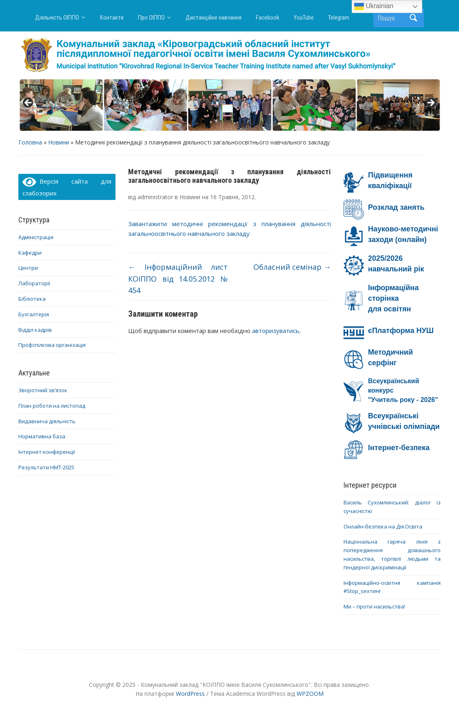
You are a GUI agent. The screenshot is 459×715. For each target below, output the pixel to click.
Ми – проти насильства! (374, 606)
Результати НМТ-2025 (46, 467)
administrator (155, 197)
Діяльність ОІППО (57, 17)
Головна (30, 142)
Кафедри (30, 252)
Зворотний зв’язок (42, 390)
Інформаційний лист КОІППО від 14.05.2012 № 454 (177, 278)
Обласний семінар (292, 267)
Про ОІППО (151, 17)
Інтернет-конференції (46, 451)
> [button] (430, 103)
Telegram (338, 17)
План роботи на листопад (51, 405)
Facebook (267, 17)
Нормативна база (41, 436)
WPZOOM (310, 693)
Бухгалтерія (33, 314)
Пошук (414, 17)
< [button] (28, 103)
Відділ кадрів (35, 329)
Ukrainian (373, 6)
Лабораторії (34, 283)
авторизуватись (275, 330)
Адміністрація (35, 237)
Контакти (112, 17)
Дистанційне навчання (214, 17)
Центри (28, 267)
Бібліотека (32, 298)
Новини (58, 142)
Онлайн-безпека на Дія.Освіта (383, 526)
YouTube (304, 17)
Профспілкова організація (52, 345)
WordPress (190, 693)
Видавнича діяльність (46, 421)
